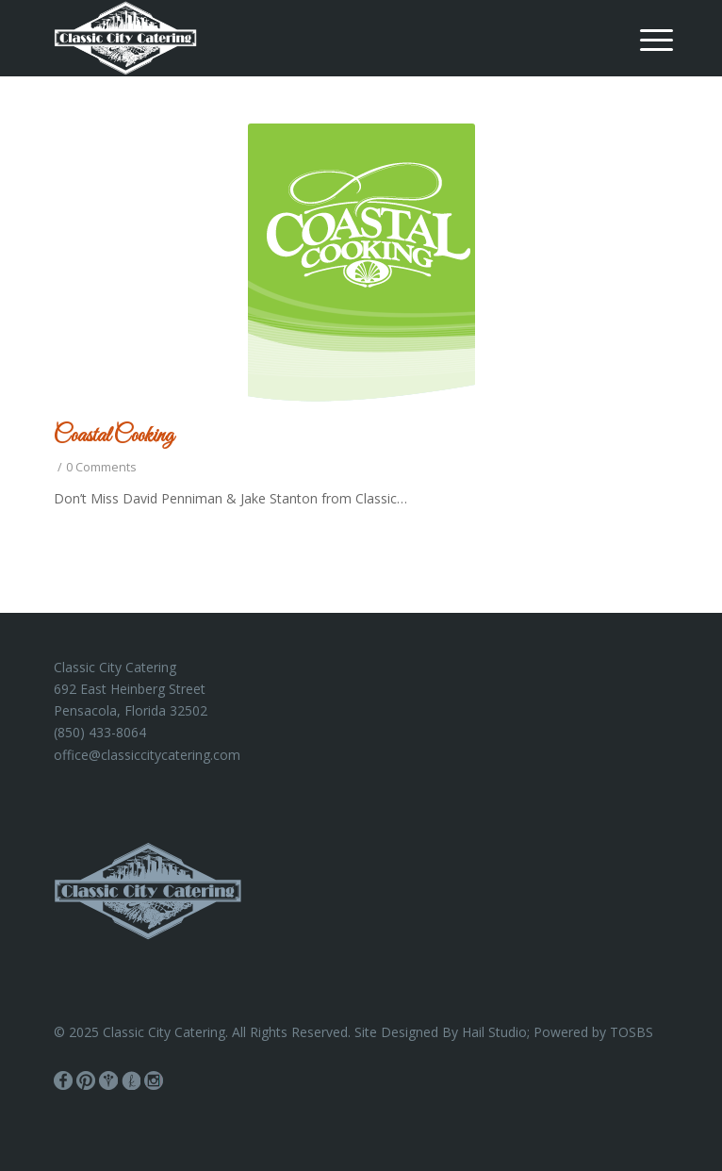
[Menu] (642, 39)
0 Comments (101, 467)
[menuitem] (642, 39)
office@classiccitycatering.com (147, 755)
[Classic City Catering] (299, 37)
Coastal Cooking (113, 436)
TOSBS (631, 1032)
